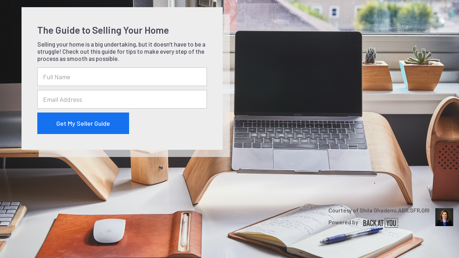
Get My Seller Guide (83, 123)
